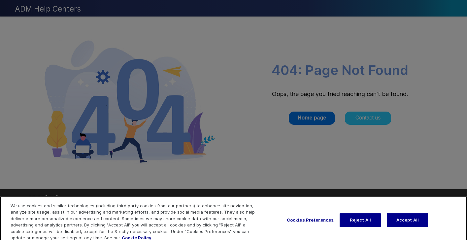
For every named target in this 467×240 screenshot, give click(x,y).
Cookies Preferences (310, 222)
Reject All (360, 222)
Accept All (407, 222)
